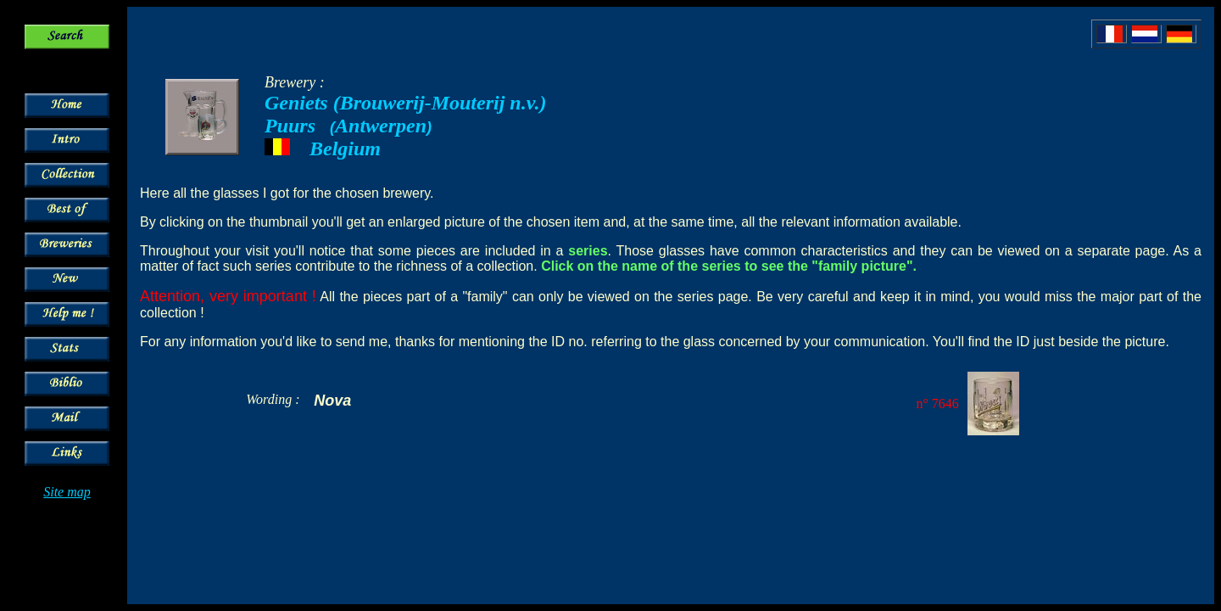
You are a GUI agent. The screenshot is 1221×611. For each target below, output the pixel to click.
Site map (67, 492)
